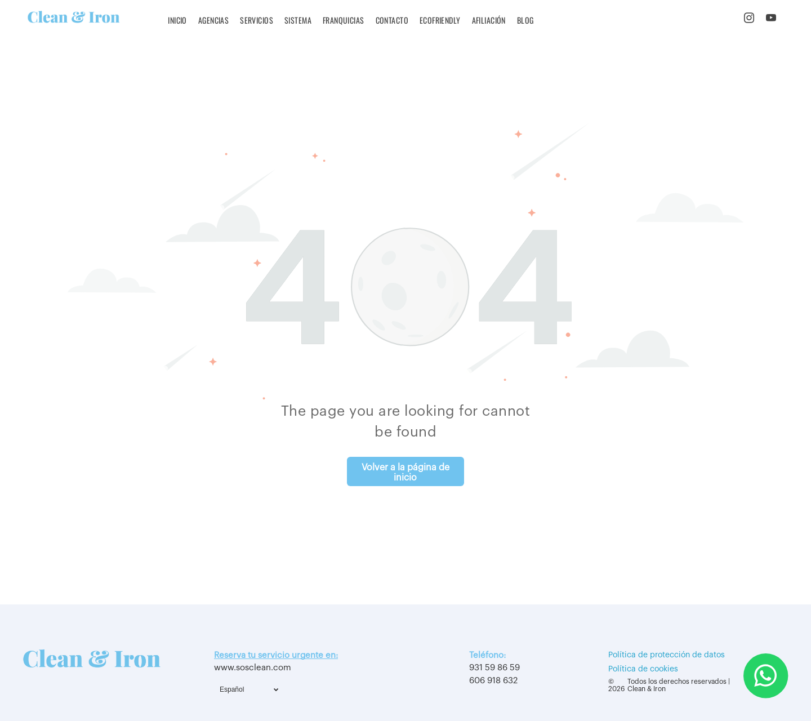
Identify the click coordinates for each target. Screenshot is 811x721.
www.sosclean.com (252, 668)
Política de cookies (643, 669)
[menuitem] (177, 20)
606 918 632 (493, 681)
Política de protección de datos (666, 655)
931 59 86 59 (494, 668)
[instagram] (749, 20)
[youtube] (771, 20)
